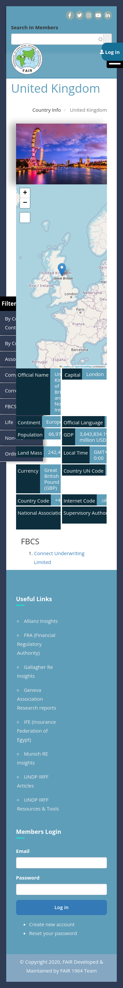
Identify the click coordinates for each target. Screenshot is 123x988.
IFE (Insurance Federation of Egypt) (36, 730)
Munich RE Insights (32, 758)
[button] (62, 269)
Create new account (52, 924)
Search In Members (34, 27)
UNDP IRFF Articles (33, 781)
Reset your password (53, 933)
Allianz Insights (41, 621)
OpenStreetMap (83, 366)
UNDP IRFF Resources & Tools (38, 804)
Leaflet (64, 366)
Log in (61, 907)
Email (23, 851)
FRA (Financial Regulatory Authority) (36, 644)
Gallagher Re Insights (35, 671)
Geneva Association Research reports (36, 699)
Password (28, 877)
